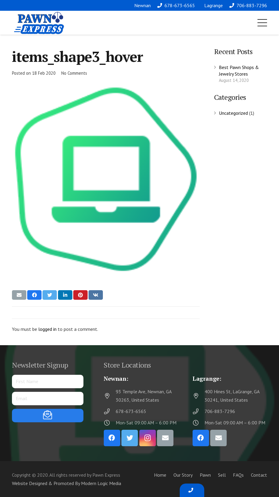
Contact (259, 475)
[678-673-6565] (110, 411)
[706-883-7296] (199, 411)
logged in (47, 329)
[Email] (165, 438)
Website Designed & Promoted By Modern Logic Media (66, 483)
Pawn (205, 475)
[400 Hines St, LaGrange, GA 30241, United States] (199, 396)
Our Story (183, 475)
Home (160, 475)
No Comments (74, 73)
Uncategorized (233, 113)
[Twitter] (129, 438)
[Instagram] (147, 438)
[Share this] (34, 295)
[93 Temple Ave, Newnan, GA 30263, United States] (110, 396)
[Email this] (19, 295)
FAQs (238, 475)
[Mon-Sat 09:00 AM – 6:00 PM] (110, 423)
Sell (222, 475)
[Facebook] (112, 438)
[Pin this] (80, 295)
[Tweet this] (49, 295)
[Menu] (262, 22)
